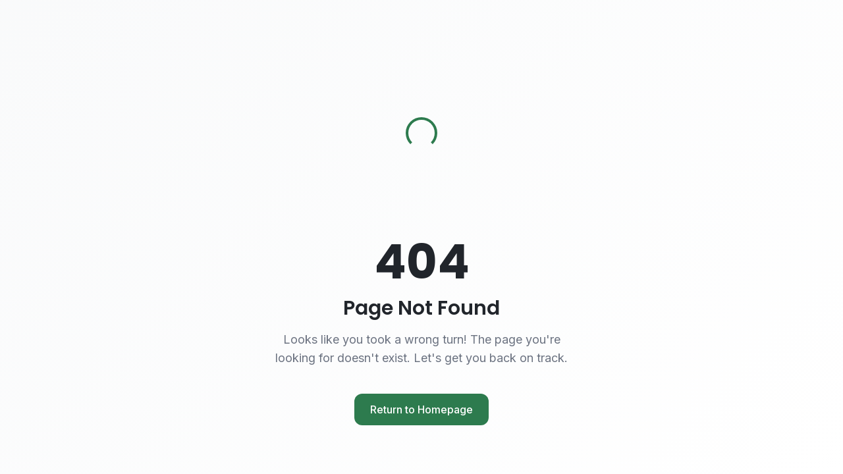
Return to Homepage (421, 409)
